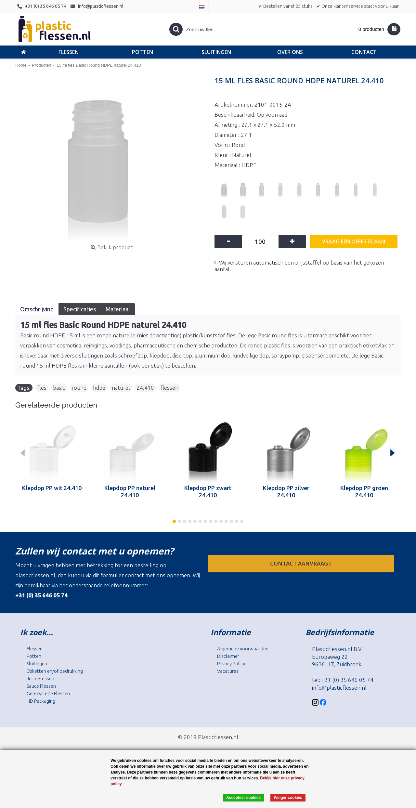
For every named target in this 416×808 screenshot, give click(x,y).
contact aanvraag (301, 563)
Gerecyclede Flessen (48, 693)
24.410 (145, 387)
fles (41, 387)
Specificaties (79, 309)
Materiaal (118, 309)
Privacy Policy (231, 663)
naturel (121, 387)
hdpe (99, 387)
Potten (34, 656)
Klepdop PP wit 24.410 (52, 488)
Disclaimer (228, 656)
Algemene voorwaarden (242, 648)
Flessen (35, 648)
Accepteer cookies (243, 797)
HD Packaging (41, 701)
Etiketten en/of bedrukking (55, 671)
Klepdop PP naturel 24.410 (129, 491)
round (79, 387)
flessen (169, 387)
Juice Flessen (40, 678)
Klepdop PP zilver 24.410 (286, 491)
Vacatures (228, 671)
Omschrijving (37, 309)
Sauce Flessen (41, 686)
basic (59, 387)
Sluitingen (37, 663)
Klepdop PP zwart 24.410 (207, 491)
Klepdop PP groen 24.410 (364, 491)
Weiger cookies (288, 797)
